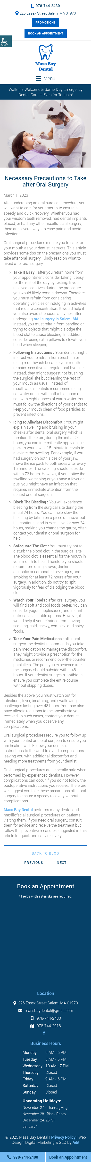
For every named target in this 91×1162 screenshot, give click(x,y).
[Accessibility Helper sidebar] (6, 41)
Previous (33, 862)
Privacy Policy (63, 1137)
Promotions (45, 22)
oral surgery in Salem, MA (56, 318)
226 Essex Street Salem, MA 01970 (45, 13)
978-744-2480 (45, 5)
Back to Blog (45, 853)
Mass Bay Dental (18, 809)
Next (62, 862)
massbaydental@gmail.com (45, 1010)
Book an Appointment (45, 33)
